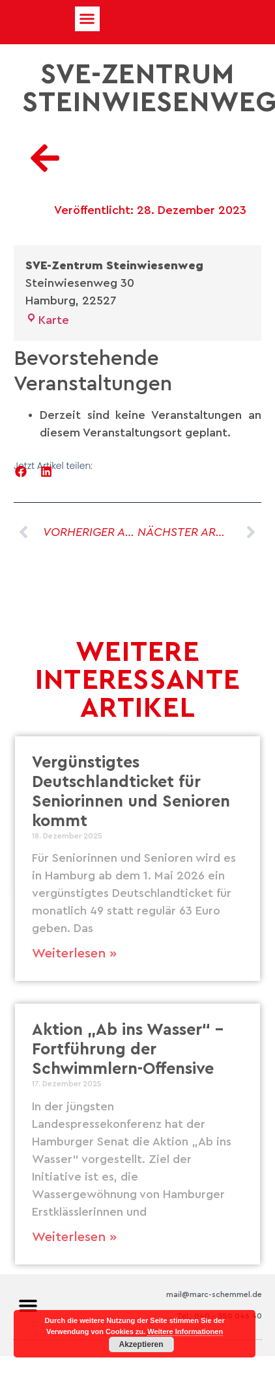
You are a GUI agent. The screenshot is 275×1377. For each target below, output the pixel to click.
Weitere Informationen (185, 1331)
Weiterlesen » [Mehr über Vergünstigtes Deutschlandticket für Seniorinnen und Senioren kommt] (74, 953)
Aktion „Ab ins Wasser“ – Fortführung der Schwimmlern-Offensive (128, 1049)
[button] (87, 19)
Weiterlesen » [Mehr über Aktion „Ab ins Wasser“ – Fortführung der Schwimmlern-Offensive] (74, 1237)
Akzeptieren (141, 1344)
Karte (47, 320)
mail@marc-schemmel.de (214, 1294)
